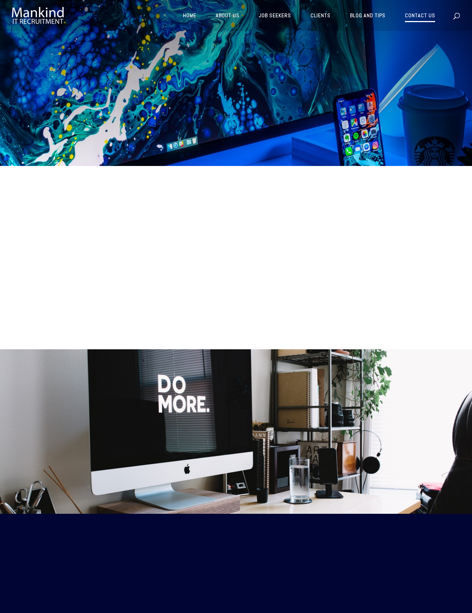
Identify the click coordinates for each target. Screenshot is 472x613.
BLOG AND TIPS (367, 16)
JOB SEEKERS (275, 16)
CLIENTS (320, 16)
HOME (189, 16)
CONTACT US (420, 16)
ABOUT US (227, 16)
